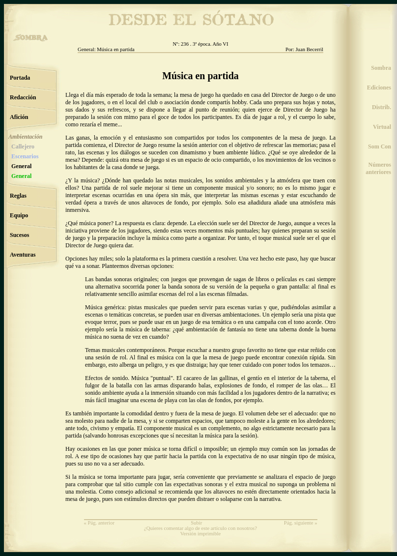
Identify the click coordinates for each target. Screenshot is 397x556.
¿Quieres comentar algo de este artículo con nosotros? (200, 528)
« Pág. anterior (99, 523)
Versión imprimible (200, 533)
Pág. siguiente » (300, 523)
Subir (196, 523)
